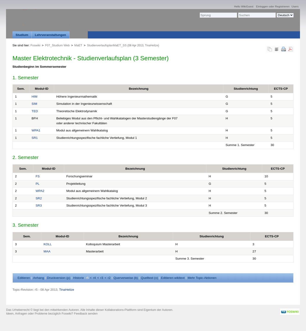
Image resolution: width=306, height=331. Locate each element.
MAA (47, 251)
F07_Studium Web (57, 45)
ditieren (24, 278)
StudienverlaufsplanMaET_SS (106, 45)
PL (38, 183)
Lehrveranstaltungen (50, 35)
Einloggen (262, 6)
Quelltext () (149, 278)
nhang (38, 278)
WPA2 (40, 191)
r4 (94, 278)
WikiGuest (247, 6)
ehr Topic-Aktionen (202, 278)
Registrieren (282, 6)
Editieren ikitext (173, 278)
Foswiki (35, 45)
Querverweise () (126, 278)
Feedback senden (86, 313)
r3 (101, 278)
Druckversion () (58, 278)
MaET (78, 45)
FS (38, 176)
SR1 (35, 138)
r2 (109, 278)
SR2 (39, 198)
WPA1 (36, 130)
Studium (22, 35)
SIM (34, 103)
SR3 (39, 205)
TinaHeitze (151, 45)
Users (295, 6)
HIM (34, 96)
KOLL (48, 244)
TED (35, 111)
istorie (78, 278)
